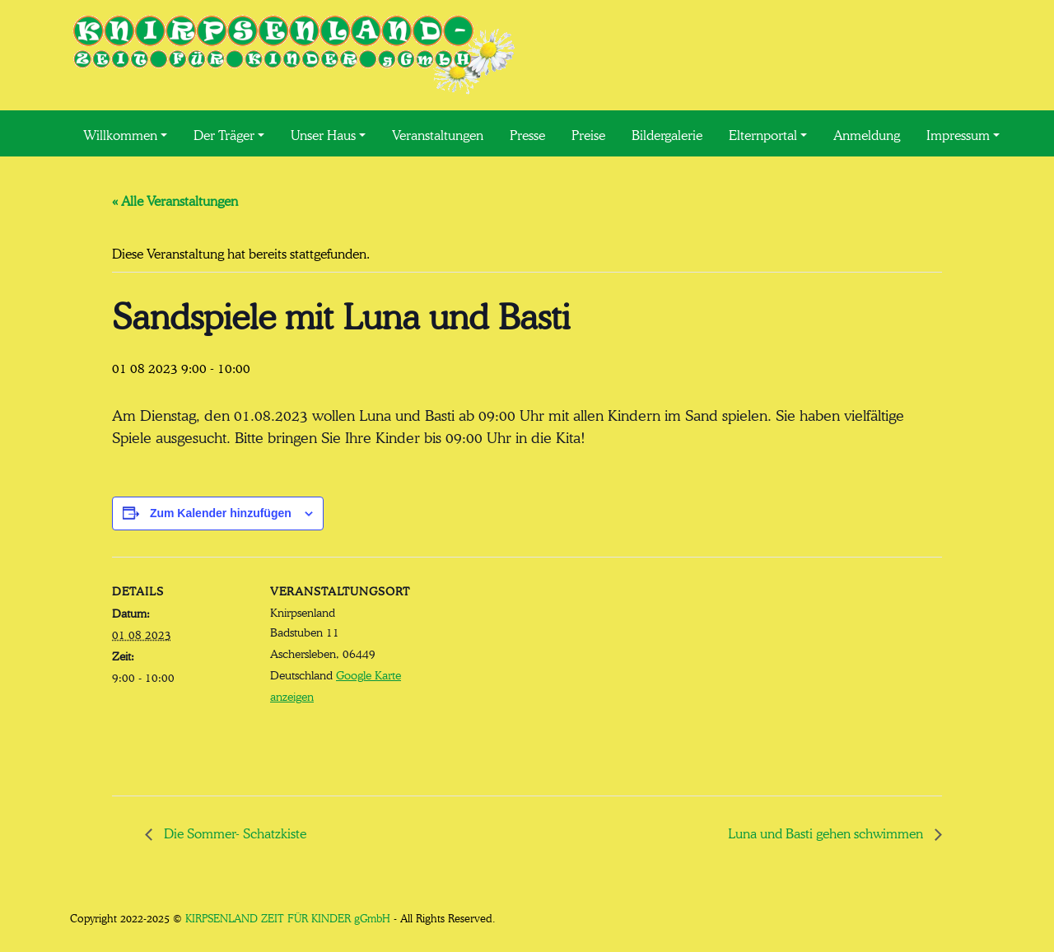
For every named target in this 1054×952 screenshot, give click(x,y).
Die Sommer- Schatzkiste (233, 831)
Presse (527, 133)
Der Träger (224, 133)
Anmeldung (866, 133)
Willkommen (120, 133)
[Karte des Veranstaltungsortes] (515, 671)
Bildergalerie (667, 133)
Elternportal (763, 133)
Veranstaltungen (437, 133)
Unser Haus (323, 133)
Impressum (958, 133)
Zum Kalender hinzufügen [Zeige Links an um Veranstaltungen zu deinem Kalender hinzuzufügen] (220, 513)
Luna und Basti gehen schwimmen (827, 831)
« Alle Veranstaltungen (175, 199)
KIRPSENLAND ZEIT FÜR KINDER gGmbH (287, 917)
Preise (588, 133)
